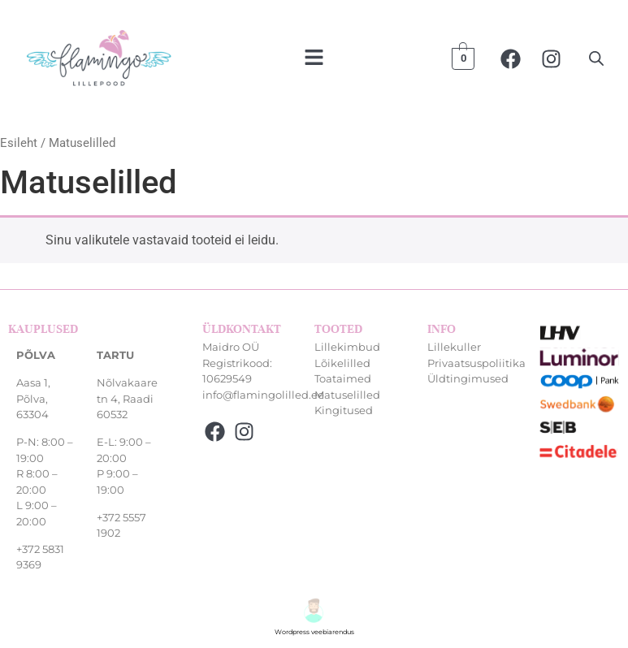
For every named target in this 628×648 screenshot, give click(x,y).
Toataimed (342, 378)
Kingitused (343, 410)
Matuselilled (347, 394)
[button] (313, 58)
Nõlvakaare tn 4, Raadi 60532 (127, 398)
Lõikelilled (342, 362)
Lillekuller (454, 346)
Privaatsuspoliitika (476, 362)
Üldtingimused (468, 378)
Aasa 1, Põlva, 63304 (33, 398)
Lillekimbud (347, 346)
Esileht (18, 143)
